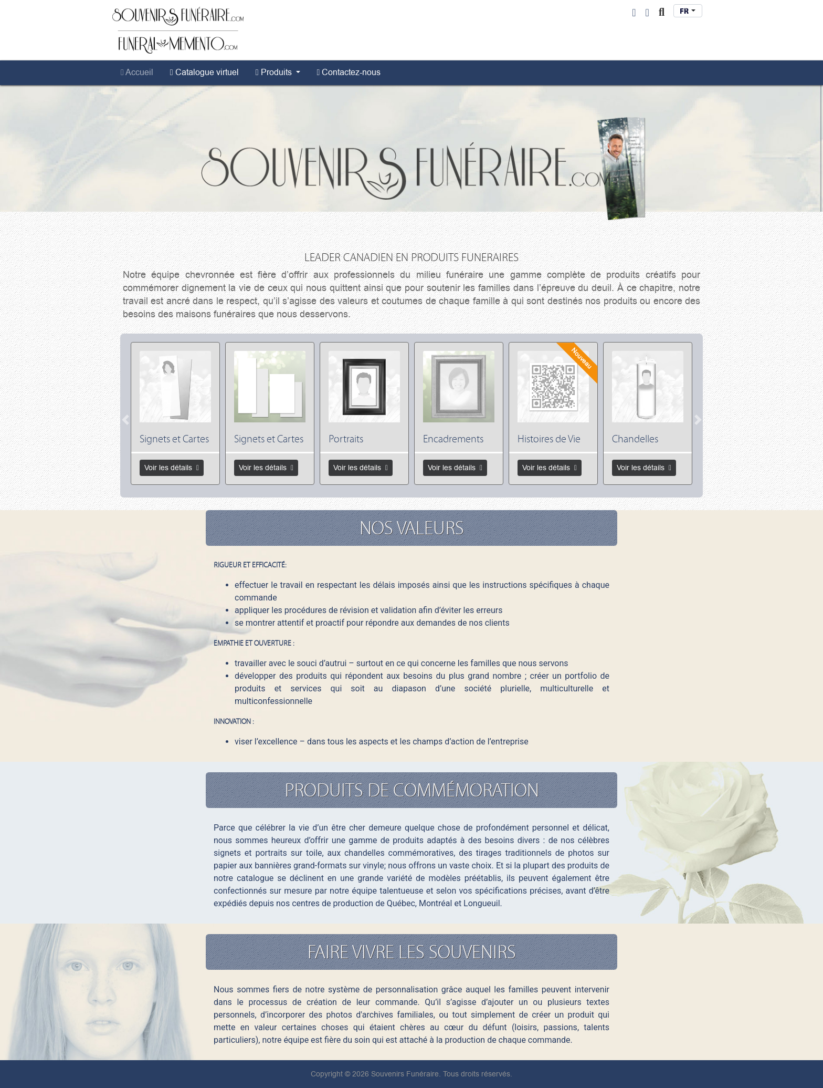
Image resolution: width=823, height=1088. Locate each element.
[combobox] (687, 10)
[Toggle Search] (661, 12)
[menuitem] (137, 72)
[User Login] (633, 12)
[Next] (697, 420)
